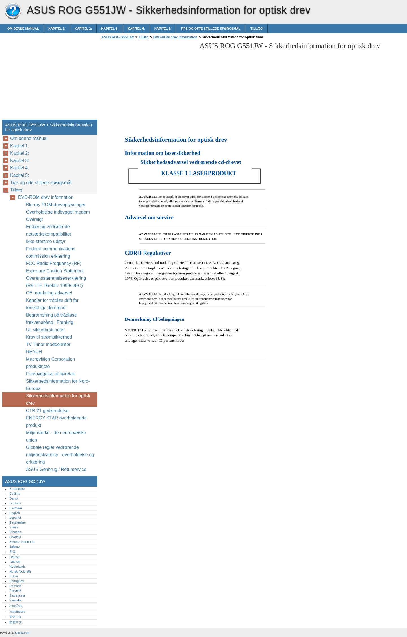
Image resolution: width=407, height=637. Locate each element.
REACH (34, 351)
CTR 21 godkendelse (47, 410)
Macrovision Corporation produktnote (50, 363)
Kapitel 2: (83, 28)
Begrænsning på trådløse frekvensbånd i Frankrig (51, 319)
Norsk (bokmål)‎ (20, 571)
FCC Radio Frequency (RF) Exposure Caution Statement (55, 267)
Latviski (14, 561)
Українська (17, 611)
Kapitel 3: (109, 28)
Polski (13, 576)
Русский (15, 590)
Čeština (14, 493)
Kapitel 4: (136, 28)
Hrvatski (15, 537)
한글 (12, 551)
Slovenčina (17, 595)
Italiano (14, 546)
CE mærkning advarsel (49, 292)
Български (17, 488)
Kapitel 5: (163, 28)
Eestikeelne (17, 522)
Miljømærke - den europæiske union (56, 436)
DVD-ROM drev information (175, 37)
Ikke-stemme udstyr (46, 241)
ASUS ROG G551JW (12, 11)
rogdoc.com (22, 632)
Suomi (13, 527)
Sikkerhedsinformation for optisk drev (58, 399)
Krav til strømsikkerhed (49, 337)
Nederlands (17, 566)
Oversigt (34, 219)
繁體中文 (15, 622)
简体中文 (15, 616)
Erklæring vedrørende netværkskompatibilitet (48, 230)
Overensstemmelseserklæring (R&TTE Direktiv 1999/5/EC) (56, 282)
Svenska (15, 600)
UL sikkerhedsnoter (45, 329)
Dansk (13, 498)
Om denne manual (23, 28)
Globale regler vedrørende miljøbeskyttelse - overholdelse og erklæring (60, 454)
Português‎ (16, 581)
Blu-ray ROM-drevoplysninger (56, 204)
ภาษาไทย (15, 606)
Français (15, 532)
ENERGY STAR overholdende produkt (56, 422)
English (14, 513)
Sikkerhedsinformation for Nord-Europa (58, 385)
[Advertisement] (147, 81)
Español (15, 517)
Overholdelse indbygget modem (58, 212)
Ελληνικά (15, 508)
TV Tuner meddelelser (48, 344)
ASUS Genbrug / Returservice (56, 469)
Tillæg (256, 28)
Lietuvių (14, 557)
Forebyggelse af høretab (50, 373)
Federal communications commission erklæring (50, 252)
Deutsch (15, 503)
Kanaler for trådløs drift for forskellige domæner (52, 304)
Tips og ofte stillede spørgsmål (211, 28)
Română (15, 585)
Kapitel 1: (57, 28)
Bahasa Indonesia (22, 541)
